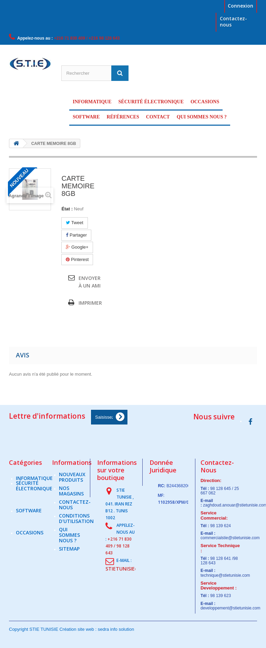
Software (86, 116)
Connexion (240, 5)
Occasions (205, 101)
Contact (158, 116)
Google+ (77, 247)
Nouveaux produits (72, 481)
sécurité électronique (151, 101)
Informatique (92, 101)
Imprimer (90, 303)
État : (67, 208)
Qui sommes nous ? (202, 116)
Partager (76, 235)
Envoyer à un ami (90, 282)
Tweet (74, 222)
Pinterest (77, 259)
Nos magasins (71, 495)
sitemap (69, 552)
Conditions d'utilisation (76, 522)
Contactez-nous (233, 21)
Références (123, 116)
